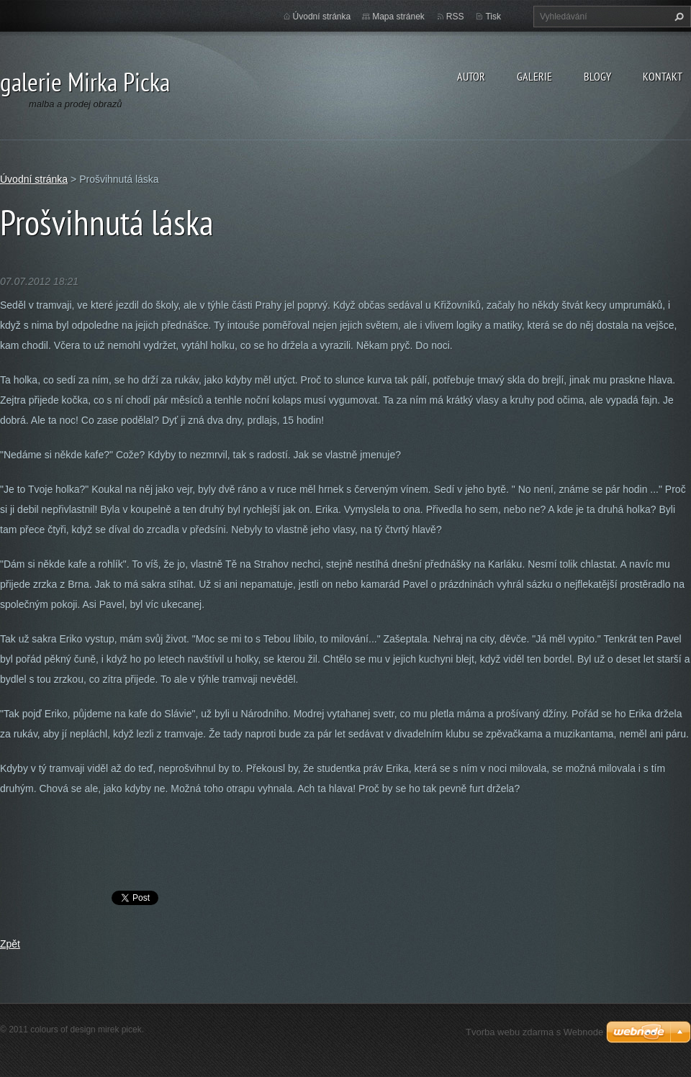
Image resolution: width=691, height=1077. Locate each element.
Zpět (10, 944)
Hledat (677, 16)
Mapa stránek (398, 17)
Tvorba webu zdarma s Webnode (534, 1032)
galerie (534, 76)
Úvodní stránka (322, 17)
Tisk (493, 17)
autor (471, 76)
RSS (455, 17)
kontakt (662, 76)
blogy (597, 76)
